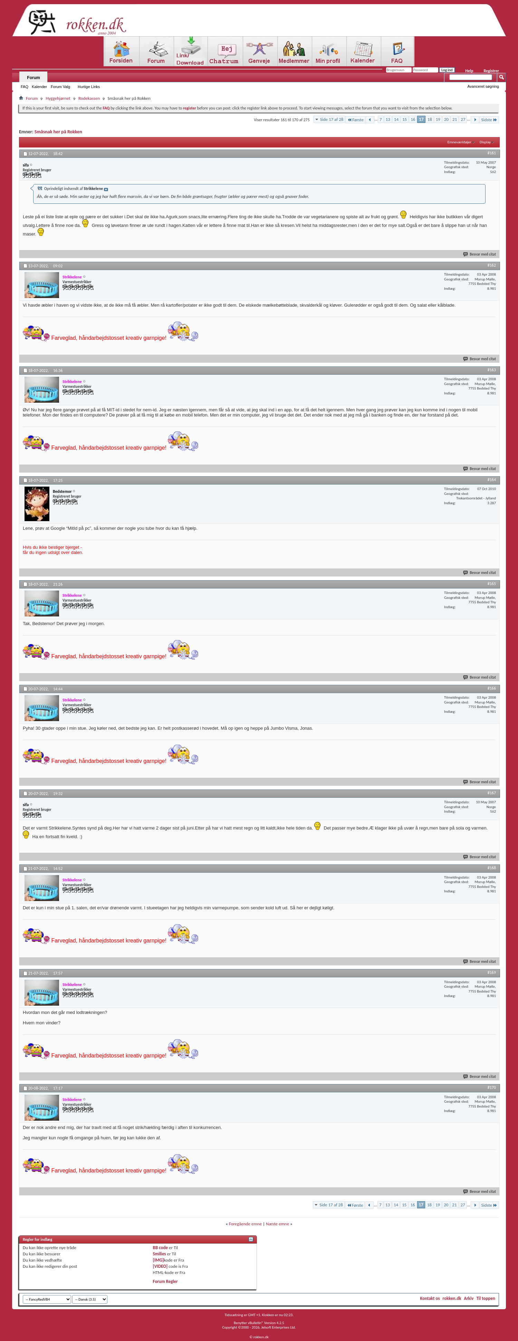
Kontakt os (430, 1298)
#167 (492, 793)
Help (469, 70)
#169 (492, 972)
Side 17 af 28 (332, 119)
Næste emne (277, 1223)
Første (355, 119)
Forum (33, 77)
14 (396, 119)
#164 (492, 479)
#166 (492, 688)
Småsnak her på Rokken (58, 132)
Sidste (489, 119)
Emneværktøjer (459, 142)
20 (446, 119)
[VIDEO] (160, 1266)
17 (421, 119)
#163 (492, 369)
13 (388, 119)
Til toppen (485, 1298)
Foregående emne (245, 1223)
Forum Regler (165, 1281)
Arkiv (468, 1298)
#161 (492, 153)
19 (438, 119)
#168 (492, 867)
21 (454, 119)
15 (404, 119)
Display (485, 142)
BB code (160, 1247)
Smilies (159, 1253)
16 (413, 119)
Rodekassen (89, 98)
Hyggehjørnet (58, 98)
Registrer (491, 70)
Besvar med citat (480, 254)
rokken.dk (452, 1298)
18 (430, 119)
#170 (492, 1087)
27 (463, 119)
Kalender (39, 87)
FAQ (24, 87)
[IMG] (158, 1260)
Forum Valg (60, 87)
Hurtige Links (89, 87)
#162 (492, 265)
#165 (492, 583)
